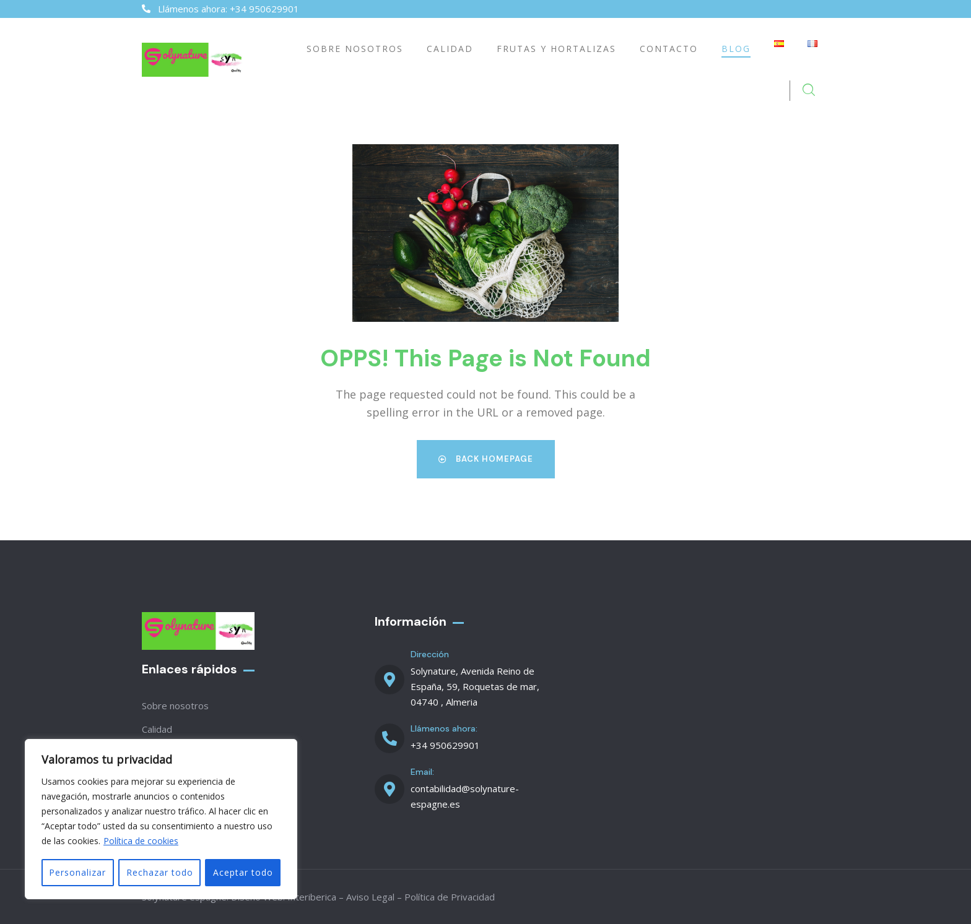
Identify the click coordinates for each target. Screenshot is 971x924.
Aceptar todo (243, 872)
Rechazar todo (159, 872)
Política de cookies (140, 841)
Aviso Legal (370, 896)
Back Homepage (485, 458)
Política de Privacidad (449, 896)
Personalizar (77, 872)
